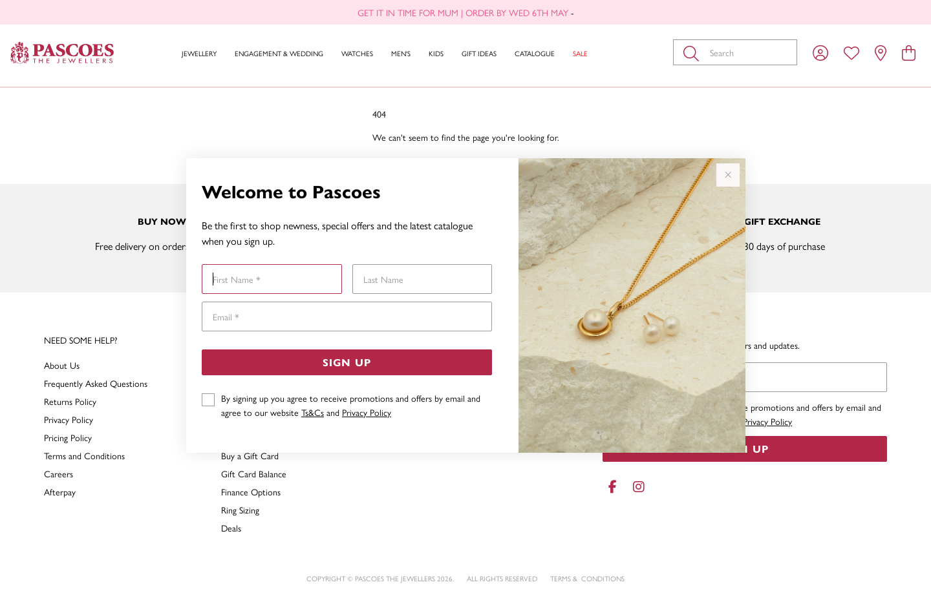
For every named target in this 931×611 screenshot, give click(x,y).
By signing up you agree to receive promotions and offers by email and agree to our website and (350, 405)
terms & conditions (587, 578)
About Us (62, 364)
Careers (58, 473)
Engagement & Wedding (279, 53)
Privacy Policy (366, 412)
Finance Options (251, 491)
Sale (580, 53)
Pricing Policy (68, 437)
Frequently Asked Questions (95, 383)
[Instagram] (636, 486)
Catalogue (535, 53)
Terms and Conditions (84, 455)
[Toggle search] (693, 52)
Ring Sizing (240, 509)
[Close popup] (728, 175)
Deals (231, 527)
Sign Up (347, 362)
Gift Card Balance (253, 473)
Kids (436, 53)
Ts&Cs (312, 412)
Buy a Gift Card (250, 455)
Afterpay (60, 491)
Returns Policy (70, 401)
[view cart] (908, 52)
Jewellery (199, 53)
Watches (357, 53)
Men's (401, 53)
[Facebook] (613, 486)
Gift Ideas (479, 53)
